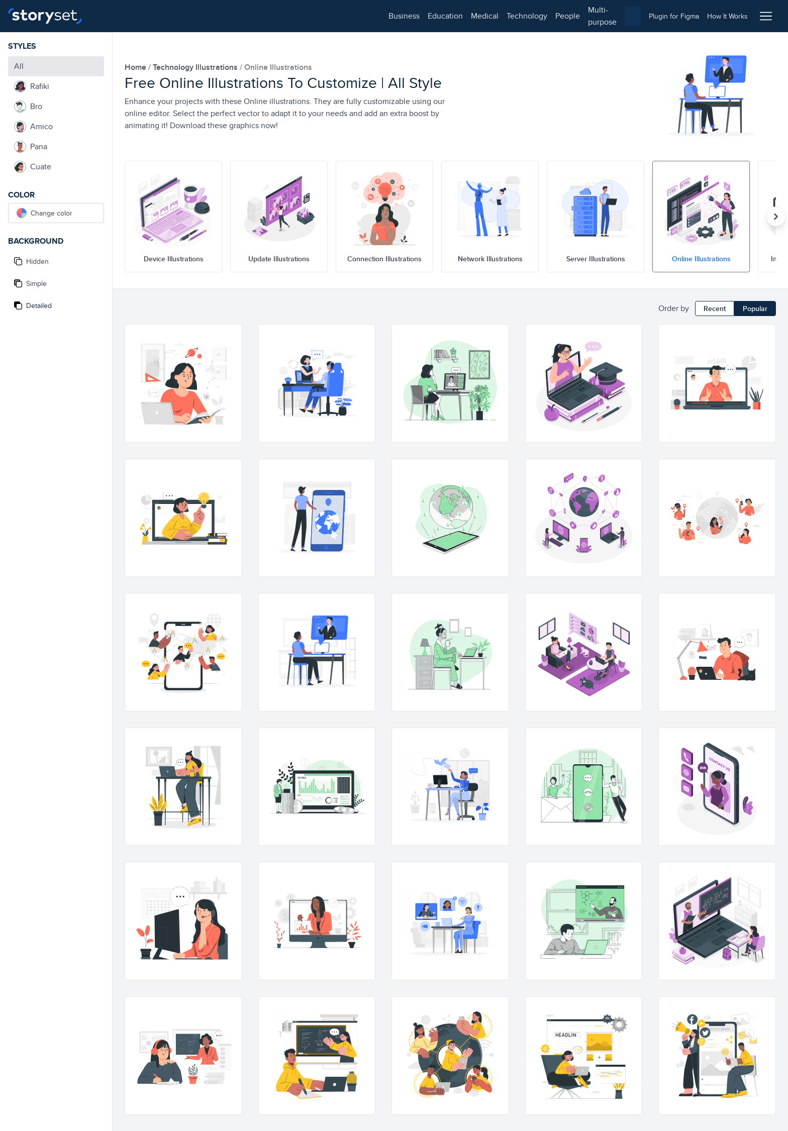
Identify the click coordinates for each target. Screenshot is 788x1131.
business (113, 16)
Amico (33, 127)
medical (194, 16)
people (277, 16)
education (154, 16)
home (136, 67)
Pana (30, 147)
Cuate (32, 167)
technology (236, 16)
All (19, 66)
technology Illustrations (196, 67)
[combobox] (497, 16)
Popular (755, 308)
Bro (28, 106)
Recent (715, 308)
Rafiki (31, 86)
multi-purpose (322, 16)
